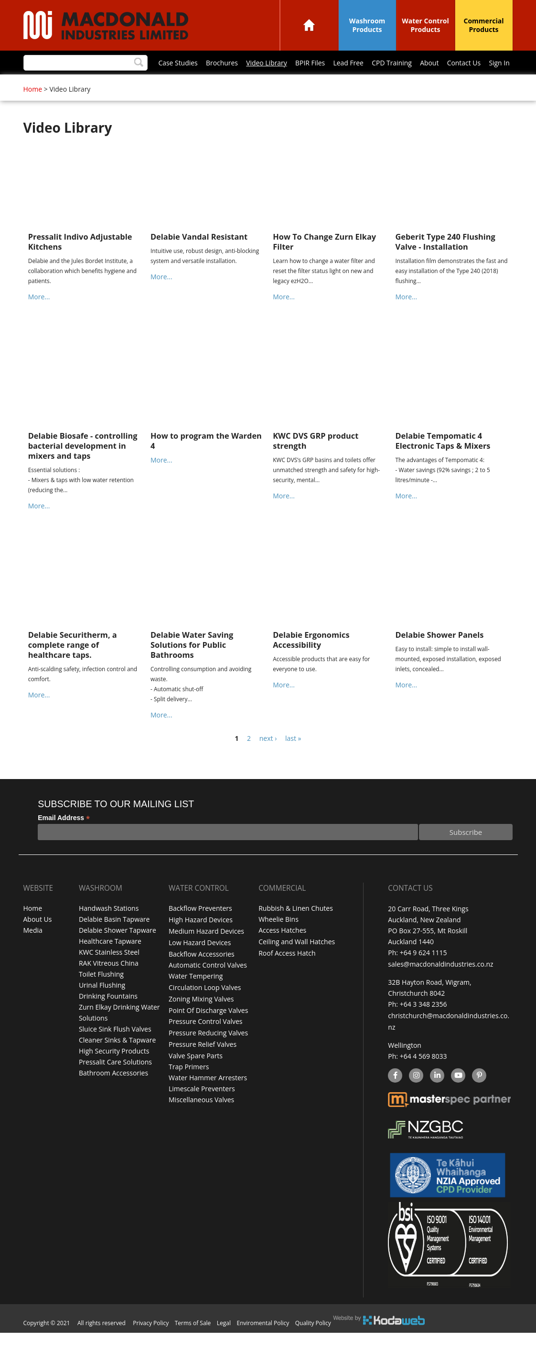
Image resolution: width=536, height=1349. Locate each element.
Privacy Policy (151, 1339)
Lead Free (225, 84)
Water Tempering (196, 994)
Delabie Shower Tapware (117, 950)
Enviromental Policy (263, 1339)
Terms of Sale (193, 1339)
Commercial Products (484, 25)
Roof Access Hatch (286, 972)
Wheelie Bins (278, 939)
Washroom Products (367, 25)
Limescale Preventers (202, 1103)
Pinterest (478, 1093)
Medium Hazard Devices (206, 950)
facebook (394, 1093)
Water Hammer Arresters (208, 1092)
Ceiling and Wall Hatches (296, 961)
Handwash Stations (109, 928)
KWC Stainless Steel (109, 972)
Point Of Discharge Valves (208, 1027)
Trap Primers (189, 1081)
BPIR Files (186, 84)
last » (293, 757)
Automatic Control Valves (208, 983)
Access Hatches (282, 950)
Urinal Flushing (102, 1005)
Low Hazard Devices (200, 961)
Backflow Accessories (202, 972)
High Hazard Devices (201, 939)
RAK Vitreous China (109, 983)
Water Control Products (425, 25)
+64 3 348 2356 (423, 1022)
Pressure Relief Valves (202, 1059)
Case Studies (53, 84)
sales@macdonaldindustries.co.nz (440, 983)
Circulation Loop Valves (205, 1005)
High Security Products (114, 1070)
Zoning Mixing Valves (201, 1016)
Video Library (142, 84)
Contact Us (341, 84)
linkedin (437, 1093)
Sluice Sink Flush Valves (115, 1049)
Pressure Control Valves (205, 1038)
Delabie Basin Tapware (114, 939)
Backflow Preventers (200, 928)
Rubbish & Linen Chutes (295, 928)
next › (268, 757)
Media (33, 950)
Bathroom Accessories (113, 1092)
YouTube (457, 1093)
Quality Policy (313, 1339)
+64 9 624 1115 (423, 972)
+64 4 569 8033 (423, 1073)
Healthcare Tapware (110, 961)
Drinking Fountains (108, 1016)
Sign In (376, 84)
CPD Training (268, 84)
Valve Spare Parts (196, 1070)
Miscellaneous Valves (201, 1114)
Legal (224, 1339)
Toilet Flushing (101, 994)
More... (39, 316)
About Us (37, 939)
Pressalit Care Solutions (115, 1081)
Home (309, 25)
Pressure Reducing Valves (208, 1049)
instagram (416, 1093)
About (306, 84)
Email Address (64, 837)
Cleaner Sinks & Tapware (117, 1059)
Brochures (97, 84)
